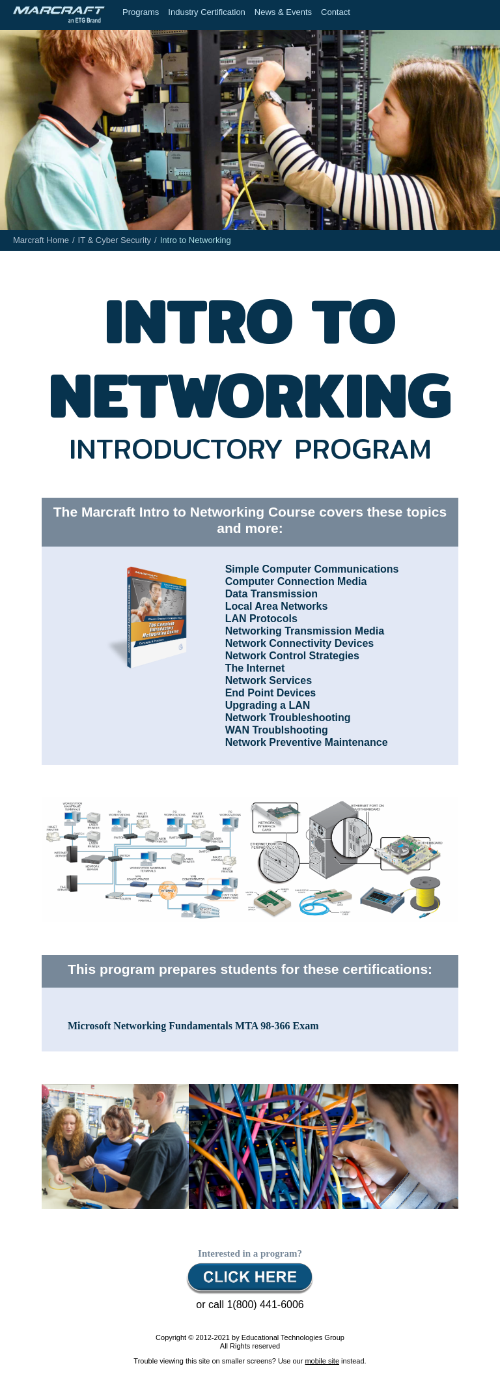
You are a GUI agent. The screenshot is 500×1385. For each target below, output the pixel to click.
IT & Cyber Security (114, 240)
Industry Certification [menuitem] (206, 12)
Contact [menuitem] (335, 12)
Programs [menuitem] (140, 12)
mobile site (322, 1361)
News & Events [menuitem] (283, 12)
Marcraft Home (41, 240)
